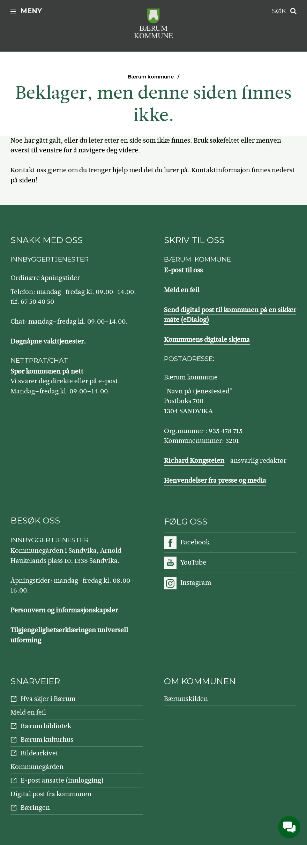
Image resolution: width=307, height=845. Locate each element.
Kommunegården (36, 766)
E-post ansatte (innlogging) (62, 780)
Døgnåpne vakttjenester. (48, 341)
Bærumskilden (186, 698)
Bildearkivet (39, 753)
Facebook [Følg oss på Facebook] (195, 542)
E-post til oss (183, 270)
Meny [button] (31, 11)
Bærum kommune (151, 77)
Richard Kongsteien (194, 460)
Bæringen (35, 807)
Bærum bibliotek (46, 726)
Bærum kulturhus (47, 739)
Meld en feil (182, 290)
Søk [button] (279, 11)
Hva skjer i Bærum (48, 698)
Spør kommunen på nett (46, 371)
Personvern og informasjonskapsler (64, 610)
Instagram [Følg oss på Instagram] (195, 582)
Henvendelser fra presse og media (215, 480)
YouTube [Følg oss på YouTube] (193, 562)
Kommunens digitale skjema (207, 339)
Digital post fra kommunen (50, 794)
